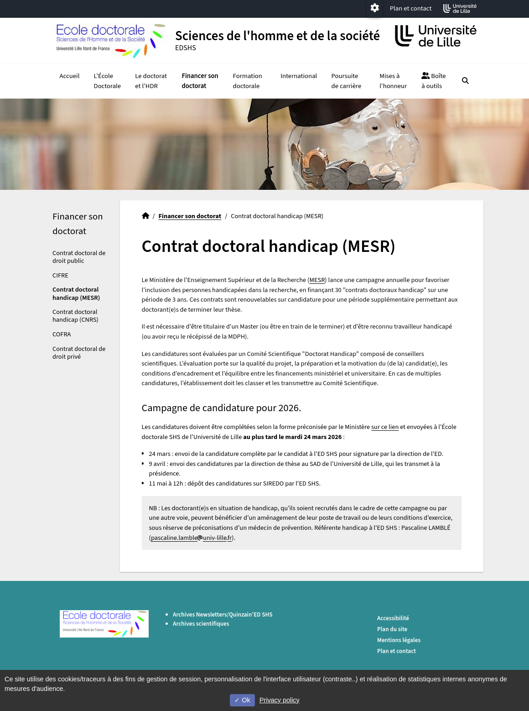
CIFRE (60, 275)
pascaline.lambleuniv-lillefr (191, 538)
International (298, 76)
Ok (242, 700)
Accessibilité (393, 618)
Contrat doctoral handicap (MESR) (76, 293)
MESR (317, 280)
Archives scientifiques (201, 623)
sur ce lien (385, 427)
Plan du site (392, 629)
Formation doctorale (247, 81)
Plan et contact (411, 8)
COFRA (61, 334)
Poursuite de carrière (347, 81)
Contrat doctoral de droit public (78, 257)
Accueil (70, 76)
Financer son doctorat (200, 81)
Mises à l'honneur (393, 81)
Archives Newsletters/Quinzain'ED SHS (223, 614)
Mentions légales (398, 640)
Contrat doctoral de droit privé (78, 352)
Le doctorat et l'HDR (151, 81)
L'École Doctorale (107, 81)
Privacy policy (279, 700)
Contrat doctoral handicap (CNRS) (75, 315)
